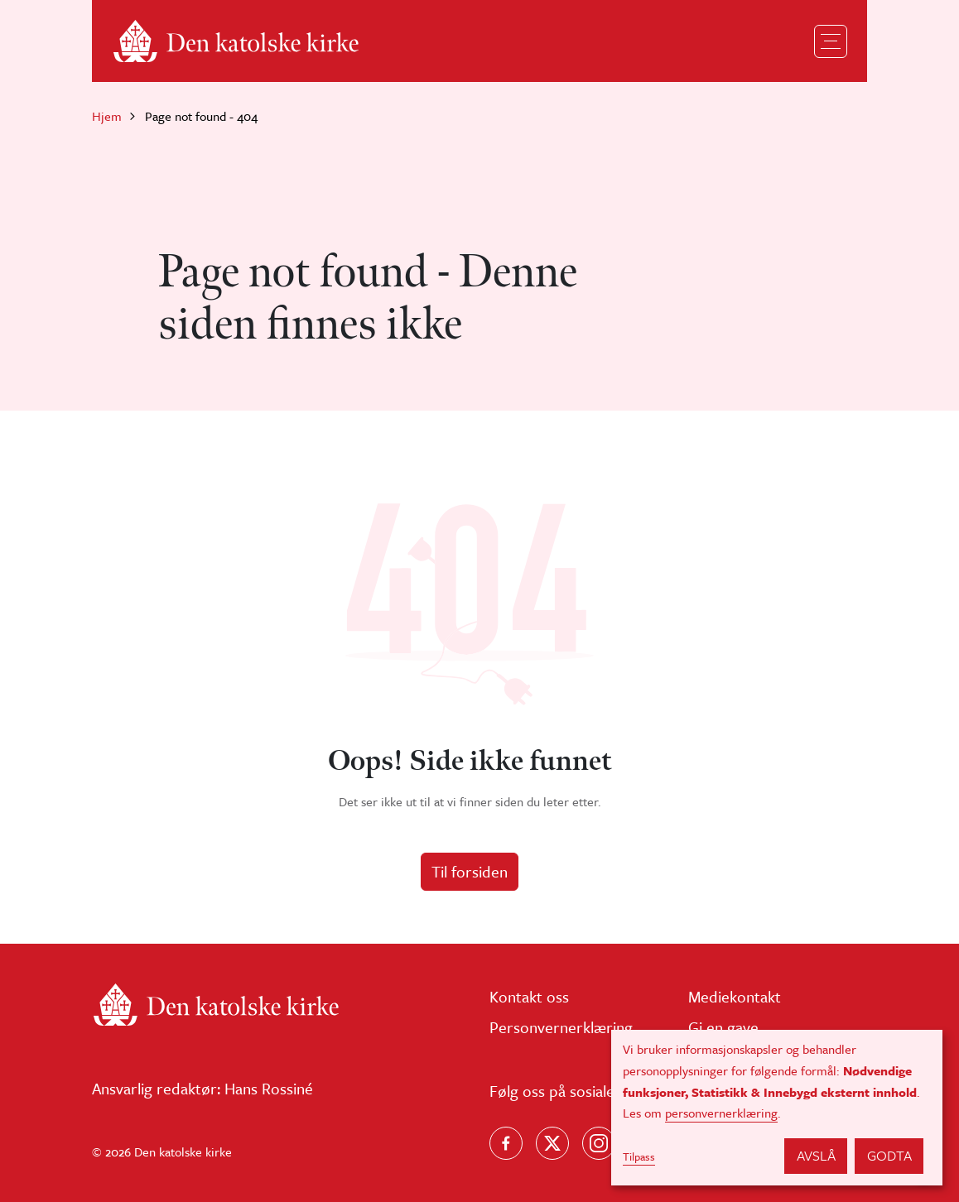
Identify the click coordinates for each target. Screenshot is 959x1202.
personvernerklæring (721, 1112)
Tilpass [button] (639, 1156)
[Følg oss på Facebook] (506, 1143)
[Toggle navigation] (830, 41)
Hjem (107, 116)
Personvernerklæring (561, 1027)
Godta (889, 1155)
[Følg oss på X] (552, 1143)
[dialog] (776, 1107)
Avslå (816, 1155)
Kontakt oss (529, 996)
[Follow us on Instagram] (598, 1143)
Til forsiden (469, 871)
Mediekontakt (734, 996)
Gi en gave (723, 1027)
